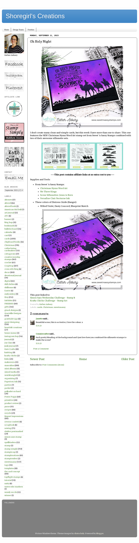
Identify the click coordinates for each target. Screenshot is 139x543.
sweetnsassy (60, 307)
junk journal (10, 346)
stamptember (10, 458)
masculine (9, 365)
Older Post (128, 359)
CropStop (8, 266)
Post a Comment (41, 349)
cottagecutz (10, 254)
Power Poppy (10, 397)
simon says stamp (13, 437)
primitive (8, 400)
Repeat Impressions (13, 416)
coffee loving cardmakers (10, 249)
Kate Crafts (9, 349)
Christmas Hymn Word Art (53, 188)
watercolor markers (13, 487)
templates (9, 468)
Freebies (31, 30)
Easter (7, 291)
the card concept (12, 471)
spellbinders (10, 442)
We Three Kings (48, 191)
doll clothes (9, 284)
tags (6, 465)
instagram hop (11, 336)
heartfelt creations (13, 327)
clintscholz (79, 533)
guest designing (12, 322)
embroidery (9, 294)
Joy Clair (8, 343)
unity (6, 483)
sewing (7, 428)
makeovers (9, 362)
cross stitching (11, 269)
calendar (8, 232)
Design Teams (18, 30)
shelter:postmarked (13, 431)
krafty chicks (10, 355)
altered (7, 203)
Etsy (6, 297)
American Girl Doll (12, 209)
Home (6, 30)
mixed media (10, 372)
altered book (10, 206)
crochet (8, 262)
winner (7, 495)
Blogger (99, 533)
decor (7, 272)
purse (7, 406)
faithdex (8, 300)
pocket (7, 388)
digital (7, 281)
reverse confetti (11, 422)
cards (39, 307)
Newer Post (37, 359)
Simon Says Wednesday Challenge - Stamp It (52, 297)
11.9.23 (39, 326)
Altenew (8, 200)
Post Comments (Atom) (53, 365)
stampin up (9, 452)
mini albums (10, 368)
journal (7, 339)
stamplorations (11, 455)
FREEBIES (9, 304)
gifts (6, 307)
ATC (6, 216)
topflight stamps (12, 477)
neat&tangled (10, 375)
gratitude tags (11, 319)
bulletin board (10, 229)
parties (7, 385)
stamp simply (10, 449)
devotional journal (12, 275)
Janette (39, 319)
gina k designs (11, 310)
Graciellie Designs (12, 313)
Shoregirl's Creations (35, 16)
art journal (9, 213)
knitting (8, 352)
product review (11, 403)
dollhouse (8, 287)
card (6, 235)
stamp (7, 445)
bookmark (9, 226)
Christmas (48, 307)
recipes (7, 410)
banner (7, 219)
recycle (7, 413)
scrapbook (9, 425)
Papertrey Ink (10, 381)
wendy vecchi (10, 492)
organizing (9, 378)
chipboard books (12, 242)
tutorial (7, 480)
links (6, 359)
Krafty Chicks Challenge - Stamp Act (48, 300)
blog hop (8, 222)
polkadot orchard (12, 391)
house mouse (10, 333)
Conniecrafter (42, 334)
